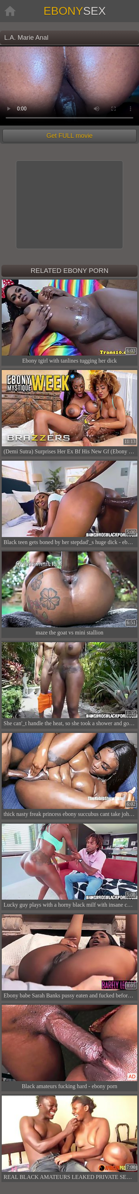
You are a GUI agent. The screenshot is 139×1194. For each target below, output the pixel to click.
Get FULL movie (69, 135)
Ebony (75, 11)
